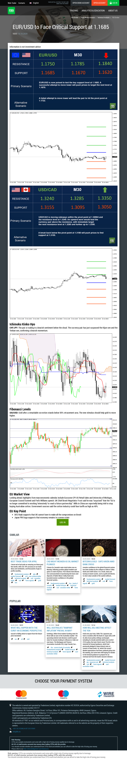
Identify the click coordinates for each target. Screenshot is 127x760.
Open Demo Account (81, 3)
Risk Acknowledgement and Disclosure (36, 749)
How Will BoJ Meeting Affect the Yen (97, 629)
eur (16, 639)
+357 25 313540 (18, 728)
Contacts (21, 3)
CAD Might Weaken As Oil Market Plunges (63, 563)
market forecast (16, 576)
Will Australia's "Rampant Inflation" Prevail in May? (59, 629)
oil (22, 639)
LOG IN (62, 522)
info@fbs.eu (17, 731)
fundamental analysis (22, 574)
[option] (21, 694)
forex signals (30, 580)
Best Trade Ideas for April (24, 561)
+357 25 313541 (29, 728)
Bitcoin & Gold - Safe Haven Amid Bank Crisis (98, 563)
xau (16, 582)
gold (39, 580)
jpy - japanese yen (92, 662)
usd (20, 580)
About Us (113, 10)
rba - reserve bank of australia (60, 647)
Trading (74, 10)
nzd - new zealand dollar (33, 576)
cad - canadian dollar (63, 587)
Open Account (100, 3)
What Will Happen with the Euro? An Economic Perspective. (26, 629)
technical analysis (20, 578)
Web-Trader (12, 3)
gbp (34, 574)
